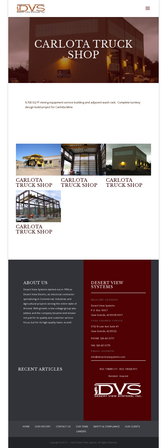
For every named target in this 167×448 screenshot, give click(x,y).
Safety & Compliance (106, 426)
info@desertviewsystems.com (108, 356)
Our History (43, 426)
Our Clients (132, 426)
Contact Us (63, 426)
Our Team (82, 426)
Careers (81, 431)
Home (26, 426)
